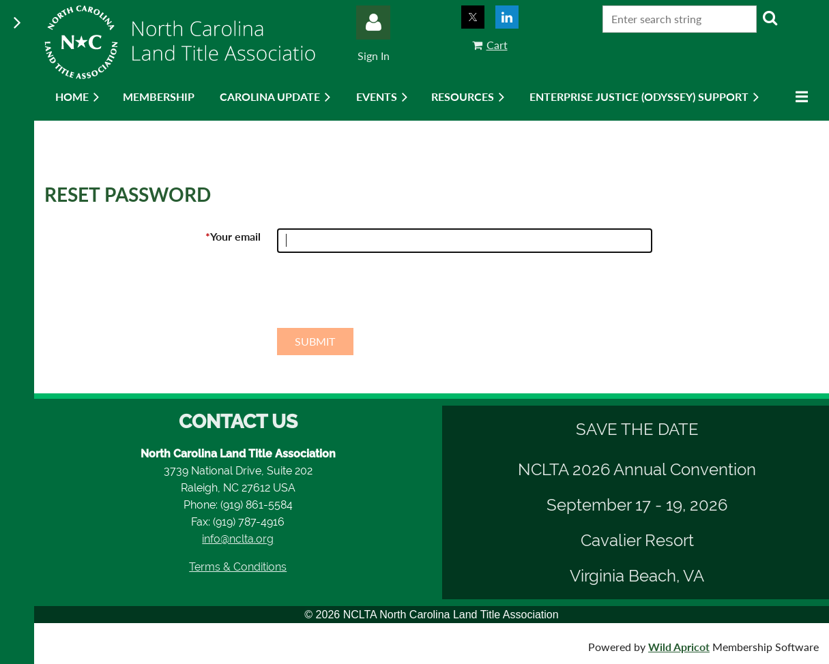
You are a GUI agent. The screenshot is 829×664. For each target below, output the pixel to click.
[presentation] (380, 295)
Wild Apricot (679, 646)
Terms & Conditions (238, 566)
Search (769, 17)
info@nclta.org (238, 538)
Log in (373, 22)
